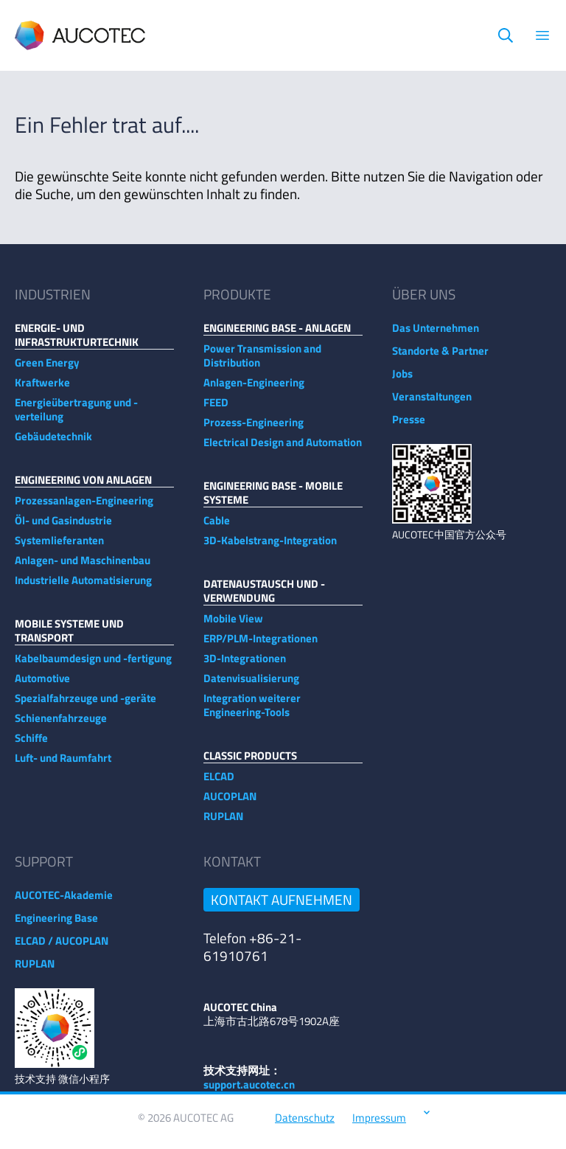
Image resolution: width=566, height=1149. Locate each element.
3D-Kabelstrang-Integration (270, 547)
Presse (408, 426)
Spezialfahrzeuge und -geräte (85, 705)
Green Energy (47, 369)
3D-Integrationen (244, 665)
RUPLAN (223, 823)
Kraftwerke (42, 389)
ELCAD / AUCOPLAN (61, 948)
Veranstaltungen (432, 403)
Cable (216, 527)
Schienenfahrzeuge (61, 725)
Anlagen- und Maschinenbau (82, 567)
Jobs (402, 380)
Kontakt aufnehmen (281, 906)
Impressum (379, 1125)
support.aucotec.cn (249, 1091)
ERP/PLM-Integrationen (260, 645)
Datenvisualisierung (251, 685)
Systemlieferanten (59, 547)
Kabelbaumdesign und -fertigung (93, 665)
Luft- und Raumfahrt (63, 765)
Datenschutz (305, 1125)
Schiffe (31, 745)
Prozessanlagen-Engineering (84, 507)
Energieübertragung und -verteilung (76, 416)
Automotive (42, 685)
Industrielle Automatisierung (83, 587)
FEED (215, 409)
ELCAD (218, 783)
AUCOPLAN (229, 803)
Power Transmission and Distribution (262, 362)
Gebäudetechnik (53, 443)
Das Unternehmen (435, 335)
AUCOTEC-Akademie (64, 902)
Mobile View (233, 625)
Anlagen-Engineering (253, 389)
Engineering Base (56, 925)
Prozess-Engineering (253, 429)
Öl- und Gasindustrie (63, 527)
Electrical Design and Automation (282, 449)
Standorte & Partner (440, 358)
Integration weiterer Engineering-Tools (252, 712)
